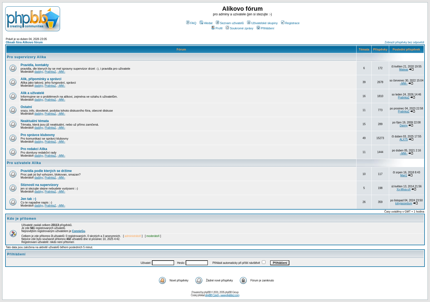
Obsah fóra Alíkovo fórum (24, 42)
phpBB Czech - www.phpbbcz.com (222, 295)
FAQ (191, 23)
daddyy (39, 71)
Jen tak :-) (28, 199)
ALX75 (404, 139)
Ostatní (26, 107)
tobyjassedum (403, 203)
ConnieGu (78, 231)
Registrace (290, 23)
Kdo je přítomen (21, 219)
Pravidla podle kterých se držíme (46, 171)
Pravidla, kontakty (35, 65)
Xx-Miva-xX (404, 189)
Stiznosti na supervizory (39, 185)
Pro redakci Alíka (34, 149)
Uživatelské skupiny (262, 23)
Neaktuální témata (35, 121)
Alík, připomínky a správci (41, 79)
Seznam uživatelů (230, 23)
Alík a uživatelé (32, 93)
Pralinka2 (50, 71)
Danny (404, 125)
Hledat (206, 23)
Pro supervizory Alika (26, 57)
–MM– (61, 71)
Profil (216, 28)
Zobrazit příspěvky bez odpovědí (404, 42)
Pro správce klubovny (38, 135)
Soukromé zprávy (239, 28)
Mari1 (403, 175)
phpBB (207, 292)
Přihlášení (265, 28)
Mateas (403, 69)
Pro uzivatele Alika (24, 163)
